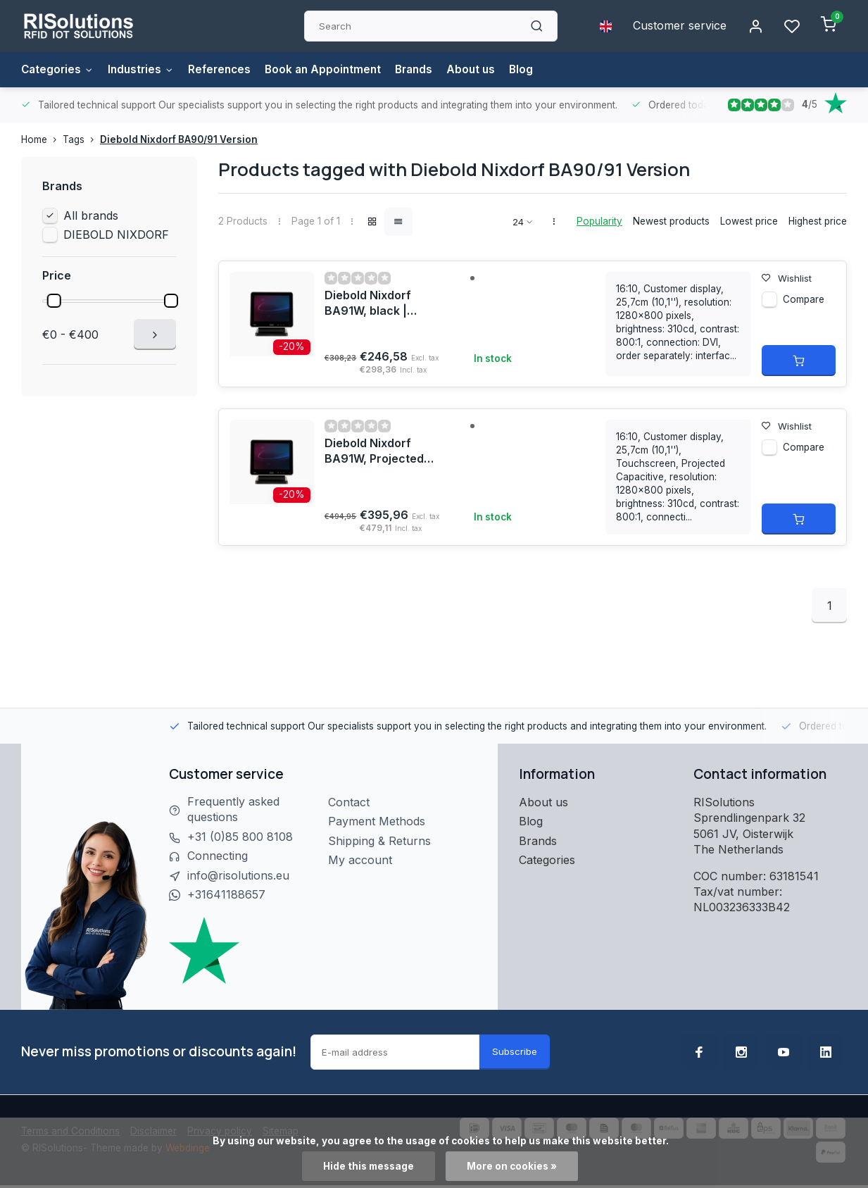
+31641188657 (226, 895)
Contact (349, 802)
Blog (537, 70)
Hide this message (368, 1166)
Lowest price (749, 221)
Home (42, 139)
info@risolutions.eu (238, 876)
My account (360, 860)
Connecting (217, 856)
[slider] (53, 301)
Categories (58, 70)
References (226, 70)
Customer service (680, 26)
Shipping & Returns (379, 841)
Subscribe (514, 1050)
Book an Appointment (333, 70)
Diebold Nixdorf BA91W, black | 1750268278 (368, 304)
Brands (427, 70)
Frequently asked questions (233, 810)
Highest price (817, 221)
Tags (81, 139)
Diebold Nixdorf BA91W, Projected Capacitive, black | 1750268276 (376, 452)
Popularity (599, 221)
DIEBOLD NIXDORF (116, 234)
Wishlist (787, 278)
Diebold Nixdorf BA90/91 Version (179, 139)
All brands (90, 215)
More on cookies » (512, 1166)
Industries (145, 70)
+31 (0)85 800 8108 (240, 837)
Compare (803, 300)
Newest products (671, 221)
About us (486, 70)
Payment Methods (376, 821)
